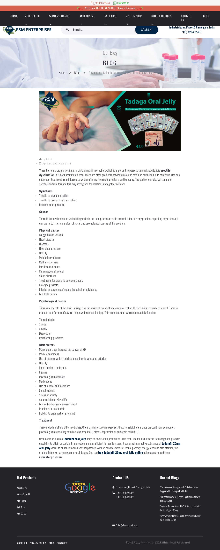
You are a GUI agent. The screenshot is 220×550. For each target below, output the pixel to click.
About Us (22, 543)
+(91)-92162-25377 (125, 493)
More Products (161, 16)
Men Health (32, 16)
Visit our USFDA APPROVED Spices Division (110, 8)
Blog (206, 16)
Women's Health (59, 16)
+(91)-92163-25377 (192, 32)
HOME (14, 16)
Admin (49, 159)
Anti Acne (110, 16)
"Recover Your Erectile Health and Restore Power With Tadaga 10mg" (180, 517)
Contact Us (186, 18)
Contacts (62, 543)
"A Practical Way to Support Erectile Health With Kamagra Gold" (180, 498)
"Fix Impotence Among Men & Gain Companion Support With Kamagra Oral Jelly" (179, 489)
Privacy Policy (38, 543)
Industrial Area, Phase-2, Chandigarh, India (191, 27)
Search (146, 30)
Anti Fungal (87, 16)
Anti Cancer (134, 16)
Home (62, 73)
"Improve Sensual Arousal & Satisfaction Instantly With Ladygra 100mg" (180, 508)
